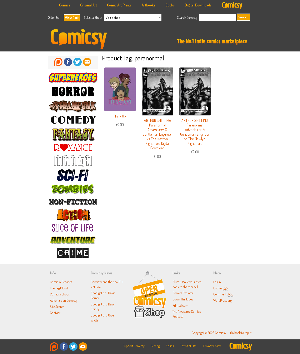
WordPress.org (222, 300)
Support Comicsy (134, 346)
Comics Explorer (182, 293)
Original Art (88, 5)
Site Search (57, 306)
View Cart (72, 18)
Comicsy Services (61, 282)
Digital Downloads (198, 5)
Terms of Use (188, 346)
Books (170, 5)
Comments (223, 294)
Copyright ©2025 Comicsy (209, 332)
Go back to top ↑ (241, 332)
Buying (155, 346)
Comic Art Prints (119, 5)
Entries (220, 288)
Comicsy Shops (60, 294)
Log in (217, 282)
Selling (170, 346)
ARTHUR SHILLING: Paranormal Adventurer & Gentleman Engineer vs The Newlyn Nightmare (195, 132)
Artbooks (148, 5)
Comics (64, 5)
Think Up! (119, 116)
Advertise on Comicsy (64, 300)
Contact (55, 312)
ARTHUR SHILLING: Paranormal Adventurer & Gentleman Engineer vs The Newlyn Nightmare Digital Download (157, 134)
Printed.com (180, 305)
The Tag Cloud (59, 288)
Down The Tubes (182, 299)
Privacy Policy (212, 346)
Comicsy (150, 39)
